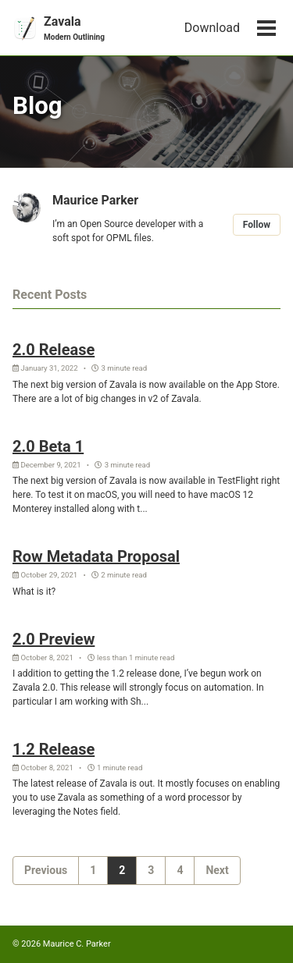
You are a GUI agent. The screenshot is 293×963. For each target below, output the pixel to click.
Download (212, 27)
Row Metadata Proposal (96, 556)
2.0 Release (54, 349)
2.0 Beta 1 (48, 446)
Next (216, 870)
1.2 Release (54, 749)
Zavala (74, 28)
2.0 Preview (54, 639)
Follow (256, 224)
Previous (45, 870)
